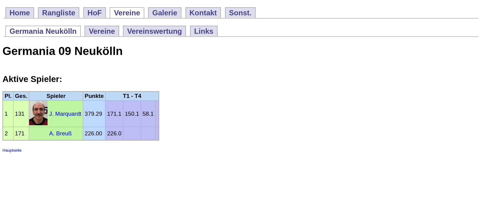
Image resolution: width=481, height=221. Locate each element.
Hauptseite (11, 150)
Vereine (127, 13)
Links (204, 31)
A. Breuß (60, 133)
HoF (94, 13)
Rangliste (58, 13)
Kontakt (203, 13)
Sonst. (240, 13)
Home (20, 13)
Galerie (164, 13)
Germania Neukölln (43, 31)
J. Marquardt (65, 113)
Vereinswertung (154, 31)
